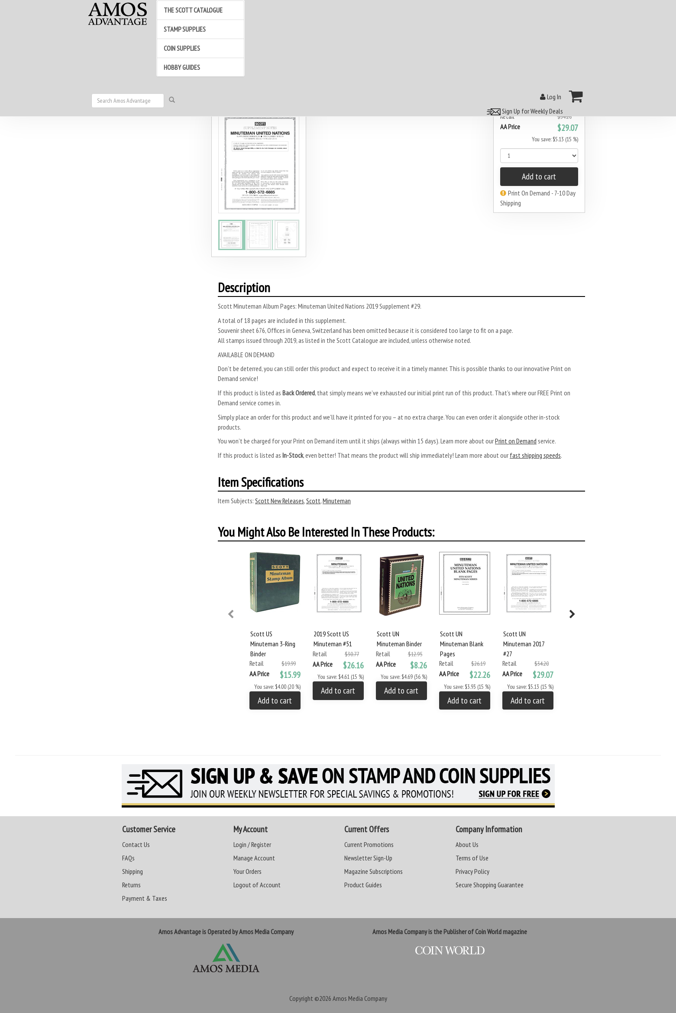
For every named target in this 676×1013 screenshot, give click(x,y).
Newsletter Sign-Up (368, 857)
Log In (550, 96)
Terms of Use (472, 857)
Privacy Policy (472, 871)
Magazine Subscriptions (373, 871)
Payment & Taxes (144, 898)
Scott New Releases (279, 500)
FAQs (128, 857)
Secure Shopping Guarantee (490, 884)
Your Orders (247, 871)
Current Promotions (369, 844)
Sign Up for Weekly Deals (523, 111)
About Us (467, 844)
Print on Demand (516, 440)
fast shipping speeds (535, 455)
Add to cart (539, 176)
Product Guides (363, 884)
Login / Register (252, 844)
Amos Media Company (360, 998)
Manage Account (254, 857)
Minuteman (337, 500)
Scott (313, 500)
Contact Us (136, 844)
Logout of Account (257, 884)
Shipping (132, 871)
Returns (131, 884)
